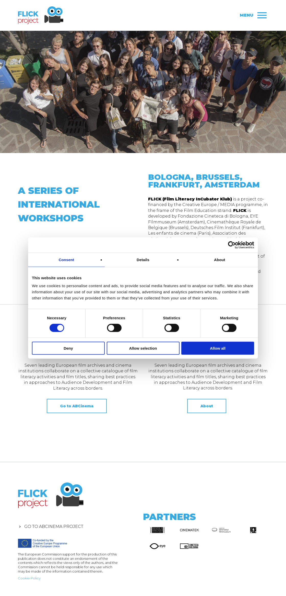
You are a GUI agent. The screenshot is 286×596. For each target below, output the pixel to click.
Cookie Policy (29, 578)
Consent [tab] (66, 259)
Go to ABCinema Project (53, 526)
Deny (68, 348)
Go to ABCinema (76, 406)
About (206, 406)
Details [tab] (143, 259)
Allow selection (143, 348)
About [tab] (219, 259)
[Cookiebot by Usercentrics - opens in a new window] (231, 245)
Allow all (217, 348)
